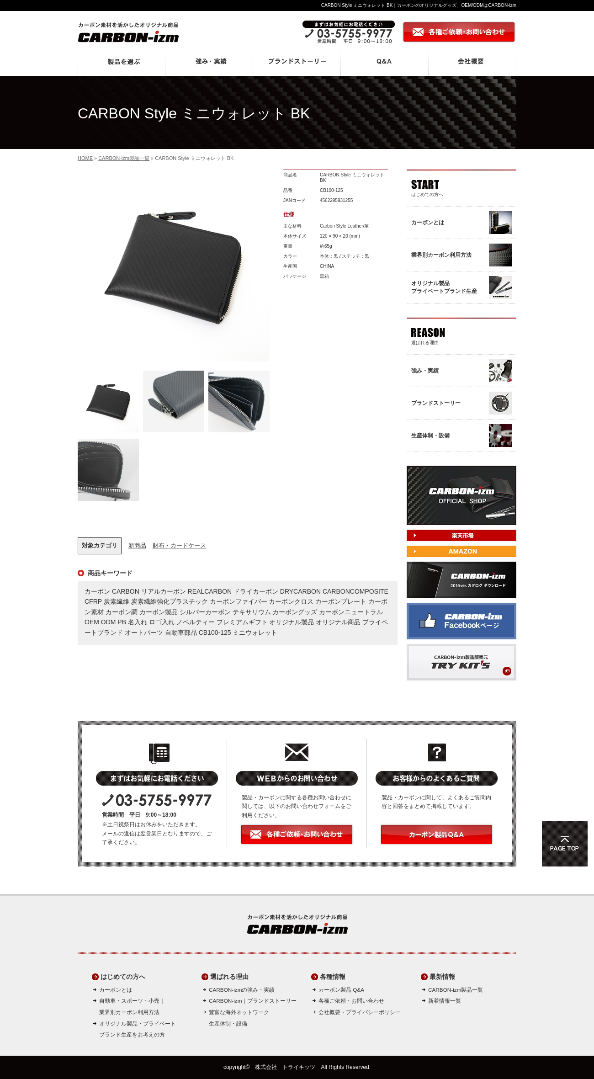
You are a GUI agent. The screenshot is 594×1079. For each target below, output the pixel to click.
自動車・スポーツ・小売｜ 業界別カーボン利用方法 (132, 1006)
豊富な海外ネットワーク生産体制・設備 (239, 1017)
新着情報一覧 (444, 1001)
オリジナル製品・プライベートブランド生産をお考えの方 (137, 1029)
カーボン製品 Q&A (341, 990)
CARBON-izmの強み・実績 (242, 990)
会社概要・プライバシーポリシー (359, 1012)
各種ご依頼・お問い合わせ (351, 1001)
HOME (85, 158)
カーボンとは (115, 990)
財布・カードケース (179, 545)
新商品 (137, 545)
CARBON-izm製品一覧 (123, 158)
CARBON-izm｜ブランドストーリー (253, 1001)
